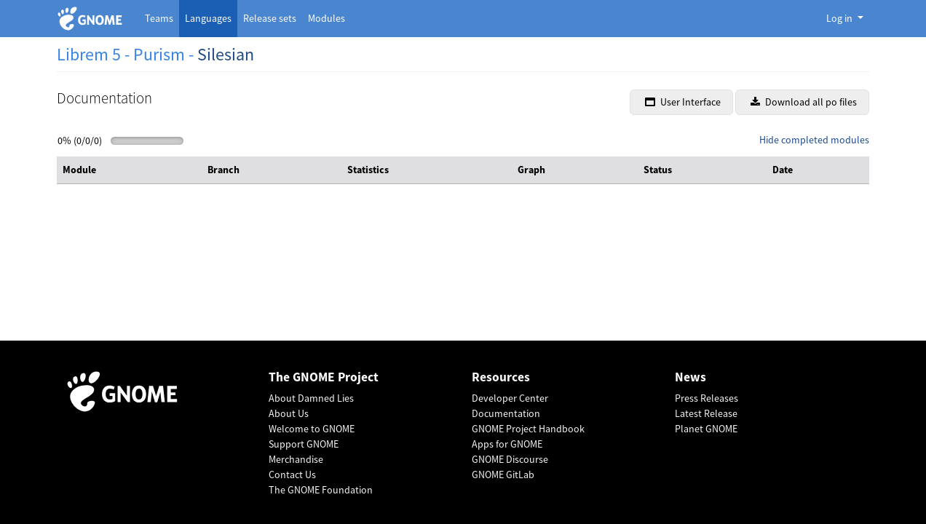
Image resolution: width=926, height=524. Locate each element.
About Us (289, 413)
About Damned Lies (311, 398)
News (690, 377)
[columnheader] (129, 170)
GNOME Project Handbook (528, 428)
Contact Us (292, 474)
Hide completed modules (814, 139)
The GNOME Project (324, 377)
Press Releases (706, 398)
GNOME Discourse (510, 459)
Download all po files (804, 101)
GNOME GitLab (503, 474)
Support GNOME (304, 443)
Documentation (506, 413)
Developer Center (510, 398)
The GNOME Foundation (321, 489)
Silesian (225, 54)
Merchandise (296, 459)
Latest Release (706, 413)
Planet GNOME (706, 428)
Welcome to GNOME (312, 428)
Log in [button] (840, 18)
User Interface (683, 101)
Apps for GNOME (507, 443)
